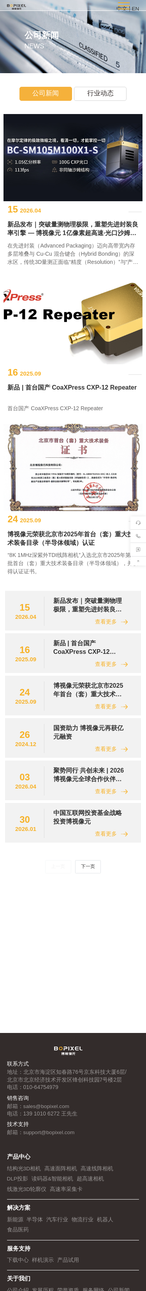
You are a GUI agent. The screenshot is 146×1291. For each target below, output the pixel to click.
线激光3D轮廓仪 (27, 1194)
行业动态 (101, 94)
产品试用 (68, 1264)
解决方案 (18, 1212)
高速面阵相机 (60, 1173)
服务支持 (18, 1252)
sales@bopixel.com (47, 1111)
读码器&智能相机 (53, 1183)
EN (135, 8)
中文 (121, 8)
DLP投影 (17, 1183)
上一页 (58, 924)
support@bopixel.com (49, 1138)
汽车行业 (57, 1224)
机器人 (105, 1224)
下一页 (88, 924)
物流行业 (82, 1224)
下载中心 (18, 1264)
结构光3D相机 (24, 1173)
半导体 (34, 1224)
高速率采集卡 (66, 1194)
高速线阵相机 (97, 1173)
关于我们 (18, 1282)
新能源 (15, 1224)
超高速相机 (90, 1183)
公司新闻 (45, 94)
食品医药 (18, 1234)
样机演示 (43, 1264)
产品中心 (18, 1162)
